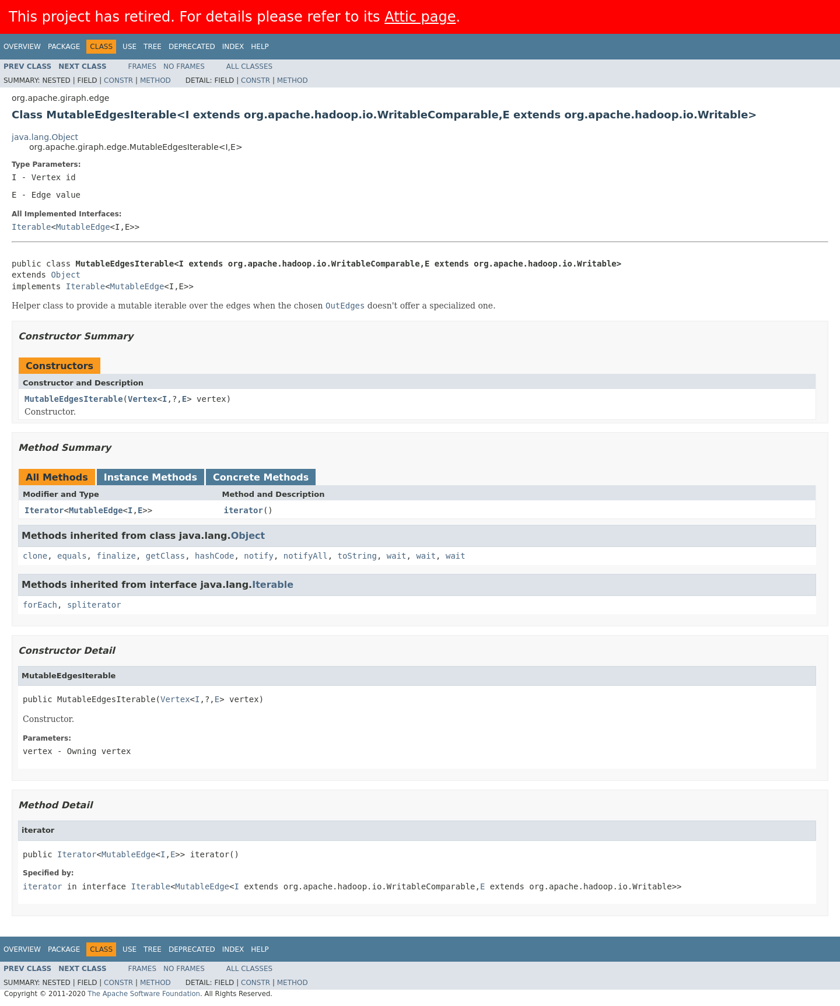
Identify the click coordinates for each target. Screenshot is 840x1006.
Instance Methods (150, 477)
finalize (115, 555)
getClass (165, 555)
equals (72, 555)
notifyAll (306, 555)
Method (155, 80)
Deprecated (192, 47)
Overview (22, 47)
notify (259, 555)
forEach (40, 604)
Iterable (31, 227)
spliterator (94, 604)
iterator (243, 510)
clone (35, 555)
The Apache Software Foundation (144, 994)
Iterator (44, 510)
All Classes (249, 66)
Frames (142, 66)
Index (233, 47)
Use (129, 47)
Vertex (143, 399)
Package (64, 47)
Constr (118, 80)
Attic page (420, 17)
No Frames (184, 66)
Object (65, 274)
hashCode (214, 555)
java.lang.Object (45, 137)
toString (357, 555)
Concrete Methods (261, 477)
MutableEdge (83, 227)
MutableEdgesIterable (73, 399)
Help (260, 47)
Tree (153, 47)
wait (397, 555)
